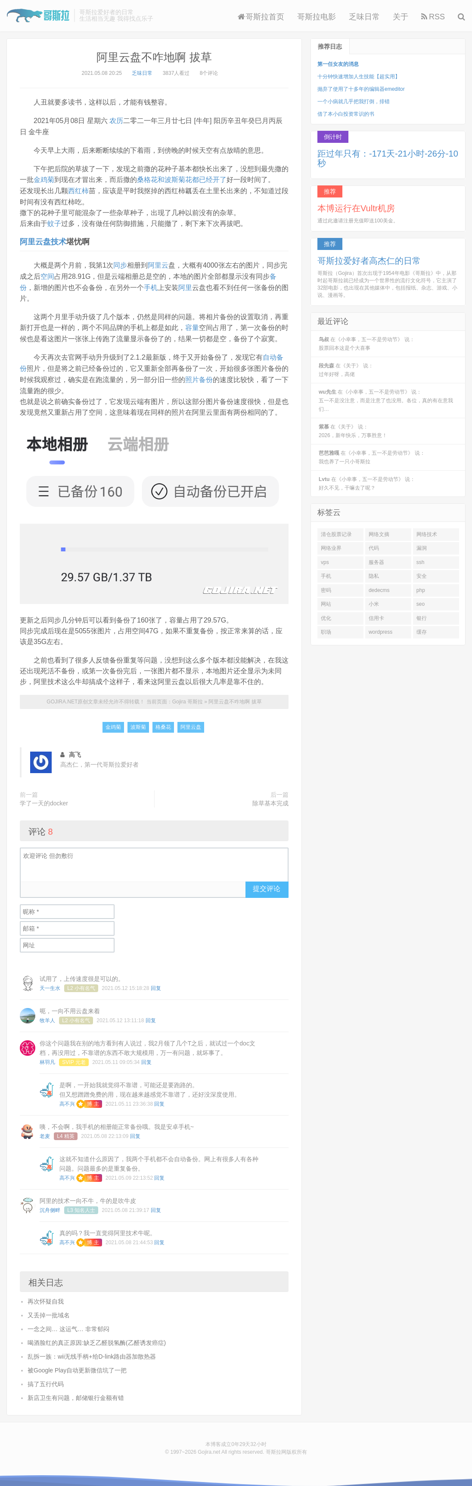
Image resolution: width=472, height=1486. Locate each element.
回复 (156, 983)
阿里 (185, 284)
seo (420, 604)
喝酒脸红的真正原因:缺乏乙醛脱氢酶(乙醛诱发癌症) (97, 1337)
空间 (47, 273)
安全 (421, 576)
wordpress (380, 632)
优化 (326, 618)
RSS (433, 16)
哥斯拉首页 (261, 16)
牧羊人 (47, 1015)
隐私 (374, 576)
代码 (374, 548)
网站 (326, 604)
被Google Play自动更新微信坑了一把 (77, 1365)
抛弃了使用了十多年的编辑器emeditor (361, 89)
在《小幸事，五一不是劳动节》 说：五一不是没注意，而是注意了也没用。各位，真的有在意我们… (386, 400)
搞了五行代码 (46, 1378)
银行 (421, 618)
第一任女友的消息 (338, 64)
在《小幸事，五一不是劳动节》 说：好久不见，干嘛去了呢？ (367, 483)
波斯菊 (138, 722)
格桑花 (163, 722)
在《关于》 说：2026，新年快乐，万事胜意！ (353, 431)
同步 (120, 263)
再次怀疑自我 (46, 1296)
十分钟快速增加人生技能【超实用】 (358, 77)
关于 (400, 16)
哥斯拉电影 (316, 16)
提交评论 (266, 883)
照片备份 (199, 375)
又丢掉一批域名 (49, 1310)
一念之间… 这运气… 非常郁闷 (68, 1323)
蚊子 (54, 221)
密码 (326, 590)
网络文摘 (379, 534)
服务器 (376, 562)
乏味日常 (364, 16)
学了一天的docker (44, 798)
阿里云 (158, 263)
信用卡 (376, 618)
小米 (374, 604)
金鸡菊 (44, 178)
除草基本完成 (270, 798)
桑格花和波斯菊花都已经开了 (182, 178)
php (420, 590)
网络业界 (331, 548)
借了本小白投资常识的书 (345, 114)
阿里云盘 (35, 239)
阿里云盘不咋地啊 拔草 (153, 57)
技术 (58, 239)
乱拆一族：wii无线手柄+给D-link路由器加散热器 (92, 1351)
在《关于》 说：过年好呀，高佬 (346, 370)
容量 (192, 324)
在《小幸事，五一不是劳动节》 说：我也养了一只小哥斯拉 (372, 457)
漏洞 (421, 548)
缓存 (421, 632)
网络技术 (426, 534)
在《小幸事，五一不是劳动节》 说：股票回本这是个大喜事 (367, 343)
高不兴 (67, 1099)
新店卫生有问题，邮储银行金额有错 (76, 1392)
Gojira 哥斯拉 (38, 15)
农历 (116, 120)
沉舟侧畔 (50, 1205)
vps (325, 562)
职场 (326, 632)
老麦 (45, 1131)
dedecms (379, 590)
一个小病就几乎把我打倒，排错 (353, 102)
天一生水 (50, 983)
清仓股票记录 (336, 534)
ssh (420, 562)
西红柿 (78, 189)
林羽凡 (47, 1057)
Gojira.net (209, 1447)
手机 (151, 284)
